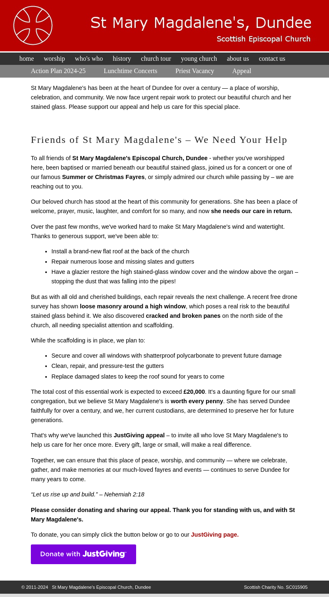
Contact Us (272, 58)
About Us (238, 58)
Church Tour (156, 58)
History (122, 58)
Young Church (199, 58)
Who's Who (89, 58)
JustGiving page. (215, 534)
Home (26, 58)
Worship (54, 58)
